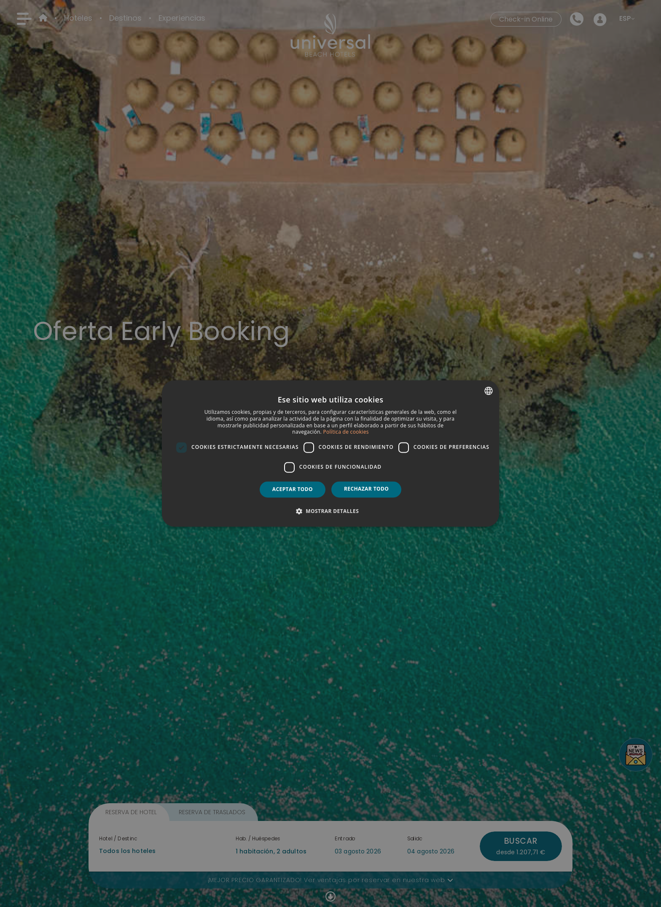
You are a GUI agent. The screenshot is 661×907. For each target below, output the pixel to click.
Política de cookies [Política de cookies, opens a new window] (345, 432)
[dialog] (330, 453)
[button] (330, 511)
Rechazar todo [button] (366, 488)
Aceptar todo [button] (292, 489)
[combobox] (488, 390)
